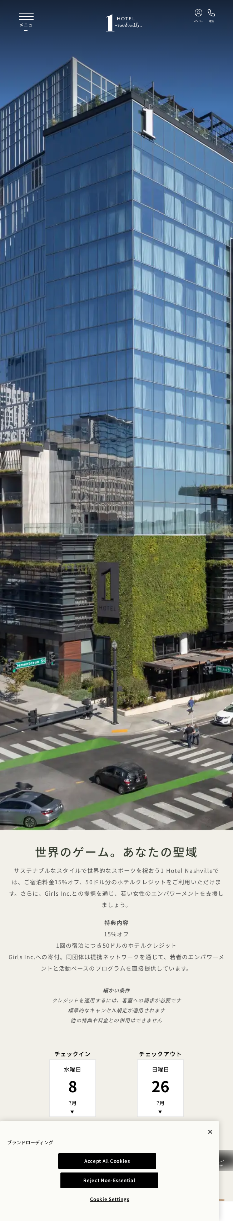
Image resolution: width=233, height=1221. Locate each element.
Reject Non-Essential (158, 1180)
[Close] (210, 1151)
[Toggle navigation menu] (26, 22)
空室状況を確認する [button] (116, 1132)
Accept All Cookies (61, 1180)
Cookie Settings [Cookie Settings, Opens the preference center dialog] (109, 1199)
